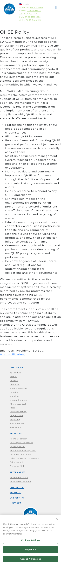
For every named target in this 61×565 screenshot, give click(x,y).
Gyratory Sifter (17, 446)
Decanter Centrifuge (20, 454)
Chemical (15, 384)
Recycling (15, 419)
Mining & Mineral (18, 400)
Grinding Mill (16, 462)
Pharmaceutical (18, 404)
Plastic (13, 408)
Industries (16, 367)
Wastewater (16, 427)
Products (16, 433)
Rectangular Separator (21, 443)
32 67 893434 (34, 11)
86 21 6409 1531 (33, 20)
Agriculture (15, 373)
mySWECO (15, 503)
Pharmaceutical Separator (23, 450)
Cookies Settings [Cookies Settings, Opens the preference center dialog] (30, 540)
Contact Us (17, 487)
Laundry (14, 392)
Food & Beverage (18, 388)
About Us (15, 493)
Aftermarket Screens (20, 481)
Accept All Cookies (30, 559)
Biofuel (13, 377)
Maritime (14, 396)
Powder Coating (18, 412)
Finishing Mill (17, 466)
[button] (56, 7)
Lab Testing (17, 498)
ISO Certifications (12, 354)
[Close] (57, 519)
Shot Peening (17, 423)
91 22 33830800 (33, 17)
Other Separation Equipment (24, 458)
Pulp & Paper (16, 415)
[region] (30, 540)
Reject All (30, 549)
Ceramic (14, 380)
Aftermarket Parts (19, 477)
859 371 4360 (36, 7)
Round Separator (18, 439)
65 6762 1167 (30, 14)
